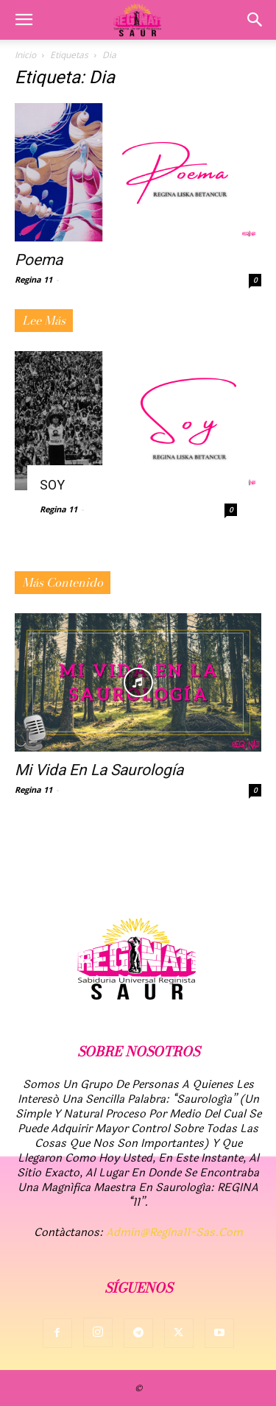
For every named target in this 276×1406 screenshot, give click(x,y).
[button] (23, 20)
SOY (52, 484)
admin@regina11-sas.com (174, 1232)
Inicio (25, 55)
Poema (39, 260)
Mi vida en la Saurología (99, 770)
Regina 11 (33, 279)
